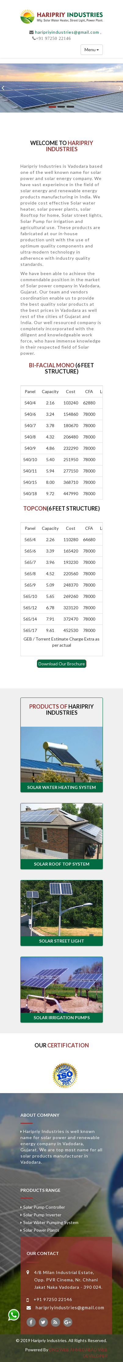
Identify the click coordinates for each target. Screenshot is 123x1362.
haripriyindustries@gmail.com (67, 32)
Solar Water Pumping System (50, 1222)
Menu (92, 49)
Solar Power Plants (41, 1230)
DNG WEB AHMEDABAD (73, 1349)
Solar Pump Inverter (42, 1214)
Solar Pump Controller (44, 1207)
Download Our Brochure (61, 663)
